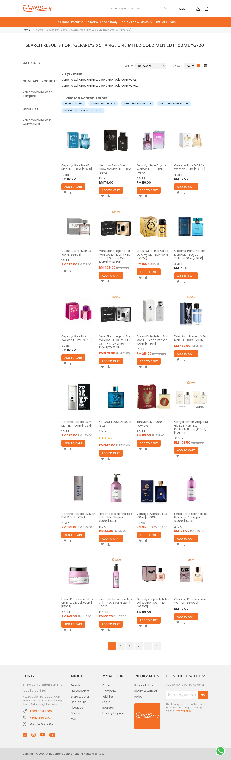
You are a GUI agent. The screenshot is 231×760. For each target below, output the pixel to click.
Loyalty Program (113, 713)
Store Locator (80, 697)
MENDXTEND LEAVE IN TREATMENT (83, 110)
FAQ (73, 719)
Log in (106, 702)
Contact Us (78, 702)
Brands (76, 685)
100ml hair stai (73, 103)
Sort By (128, 66)
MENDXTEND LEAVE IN (103, 103)
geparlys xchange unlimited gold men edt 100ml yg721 (99, 80)
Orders (107, 685)
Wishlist (107, 697)
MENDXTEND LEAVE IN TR (137, 103)
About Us (77, 708)
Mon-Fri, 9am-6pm (43, 724)
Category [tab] (32, 63)
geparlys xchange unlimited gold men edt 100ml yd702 (99, 86)
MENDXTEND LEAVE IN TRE (174, 103)
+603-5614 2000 (41, 711)
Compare (109, 691)
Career (75, 713)
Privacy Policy (143, 685)
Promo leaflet (80, 691)
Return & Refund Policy (145, 694)
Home (27, 29)
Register (108, 708)
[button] (65, 192)
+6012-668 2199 (40, 718)
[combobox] (138, 8)
